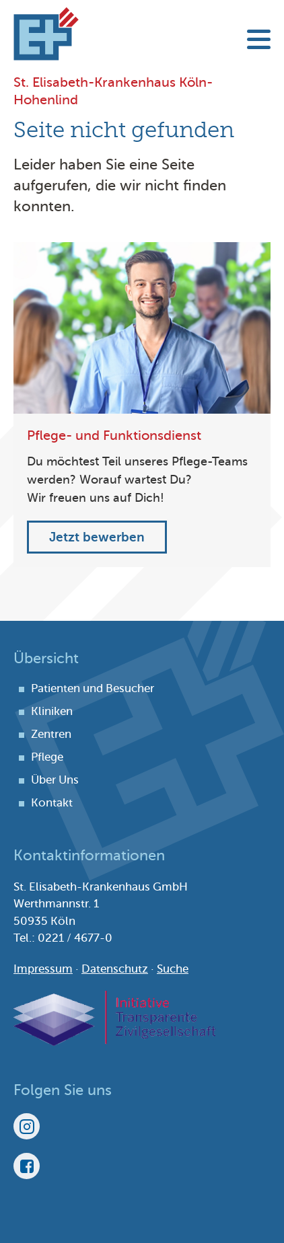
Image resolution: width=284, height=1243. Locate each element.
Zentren (51, 734)
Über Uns (55, 780)
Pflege (47, 757)
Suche (172, 969)
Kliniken (52, 711)
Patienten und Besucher (92, 688)
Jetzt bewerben (97, 537)
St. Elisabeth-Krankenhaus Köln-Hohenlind (46, 34)
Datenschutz (114, 969)
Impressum (43, 969)
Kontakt (52, 802)
